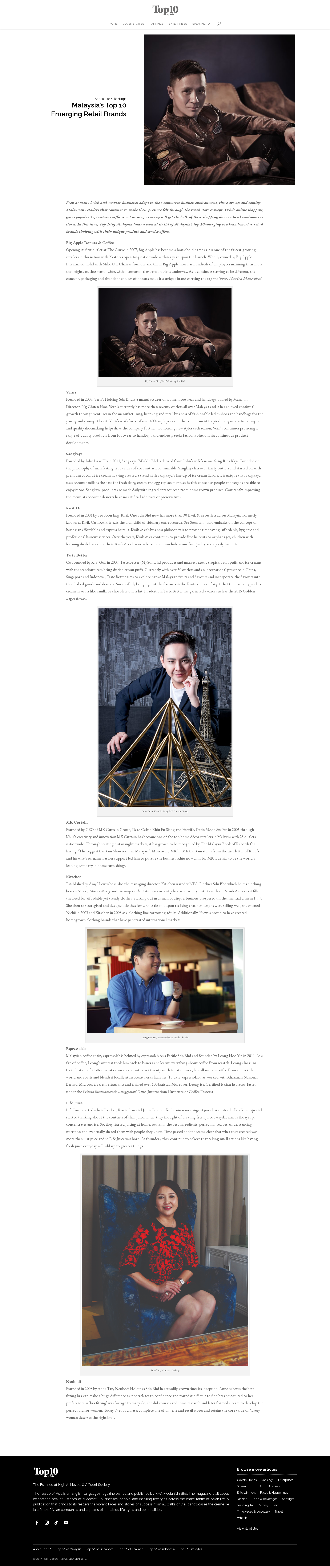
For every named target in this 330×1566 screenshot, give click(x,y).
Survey (263, 1505)
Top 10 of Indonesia (161, 1549)
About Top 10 (42, 1549)
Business (274, 1486)
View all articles (247, 1528)
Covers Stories (247, 1480)
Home (113, 23)
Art (261, 1486)
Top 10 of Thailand (130, 1549)
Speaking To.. (201, 23)
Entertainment (246, 1492)
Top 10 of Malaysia (68, 1549)
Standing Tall (245, 1505)
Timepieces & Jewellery (253, 1511)
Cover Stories (133, 23)
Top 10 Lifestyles (190, 1549)
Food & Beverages (264, 1499)
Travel (279, 1511)
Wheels (242, 1518)
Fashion (242, 1499)
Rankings (156, 23)
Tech (276, 1505)
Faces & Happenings (274, 1492)
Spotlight (288, 1499)
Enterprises (178, 23)
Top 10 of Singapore (99, 1549)
